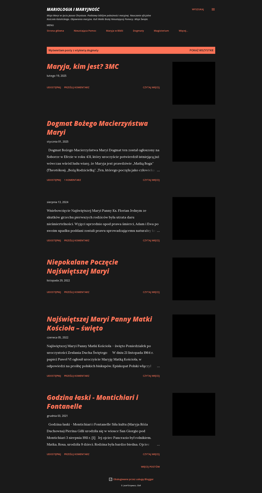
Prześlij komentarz (76, 87)
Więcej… (183, 30)
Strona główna (55, 30)
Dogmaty (138, 30)
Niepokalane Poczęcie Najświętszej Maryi (82, 266)
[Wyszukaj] (198, 9)
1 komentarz (72, 179)
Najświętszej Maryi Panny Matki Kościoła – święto (99, 323)
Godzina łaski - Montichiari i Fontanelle (92, 402)
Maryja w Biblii (114, 30)
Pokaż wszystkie (202, 50)
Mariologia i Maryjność (73, 9)
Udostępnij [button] (54, 87)
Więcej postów (150, 466)
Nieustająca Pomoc (85, 30)
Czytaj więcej (151, 87)
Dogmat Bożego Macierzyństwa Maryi (97, 128)
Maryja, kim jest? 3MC (83, 66)
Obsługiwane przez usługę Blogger (131, 479)
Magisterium (161, 30)
